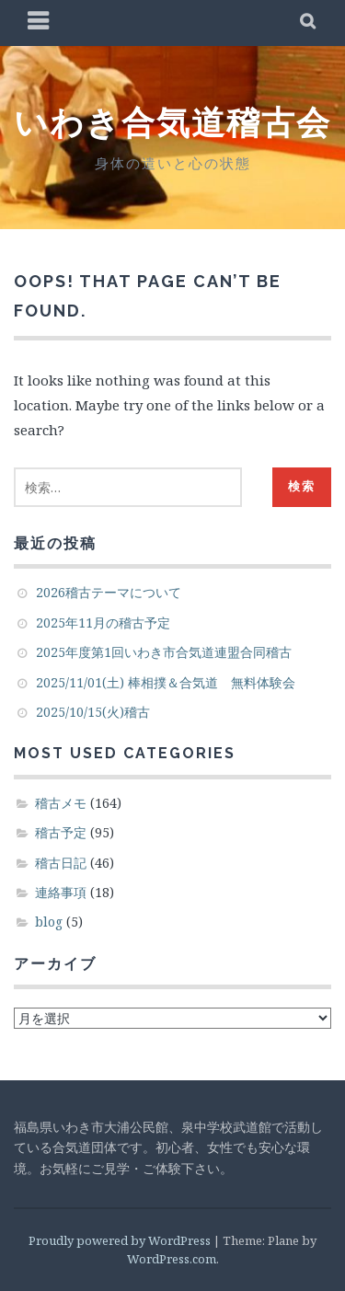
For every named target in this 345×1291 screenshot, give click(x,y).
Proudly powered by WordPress (120, 1240)
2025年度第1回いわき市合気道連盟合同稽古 (164, 652)
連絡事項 (60, 892)
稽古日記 (60, 862)
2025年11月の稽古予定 (103, 622)
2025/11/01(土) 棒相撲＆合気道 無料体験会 (165, 682)
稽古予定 (60, 832)
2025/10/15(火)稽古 (93, 711)
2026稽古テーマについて (108, 592)
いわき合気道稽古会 (172, 122)
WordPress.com (171, 1259)
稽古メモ (60, 803)
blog (49, 921)
